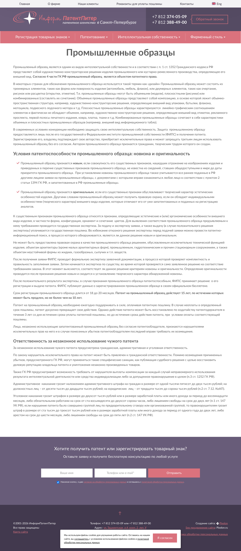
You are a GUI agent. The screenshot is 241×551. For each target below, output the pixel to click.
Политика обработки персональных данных (201, 534)
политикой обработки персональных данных (163, 482)
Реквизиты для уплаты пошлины (139, 3)
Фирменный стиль (207, 37)
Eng (219, 3)
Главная (24, 3)
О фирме (54, 3)
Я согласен (164, 538)
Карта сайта (20, 532)
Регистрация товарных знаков (41, 37)
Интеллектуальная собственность (148, 37)
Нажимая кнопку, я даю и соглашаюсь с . (120, 482)
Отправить (174, 473)
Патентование (93, 37)
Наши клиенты (88, 3)
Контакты (187, 3)
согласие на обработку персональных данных (105, 482)
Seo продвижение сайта (200, 528)
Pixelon (224, 523)
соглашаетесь (81, 539)
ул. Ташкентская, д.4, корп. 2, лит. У (125, 528)
